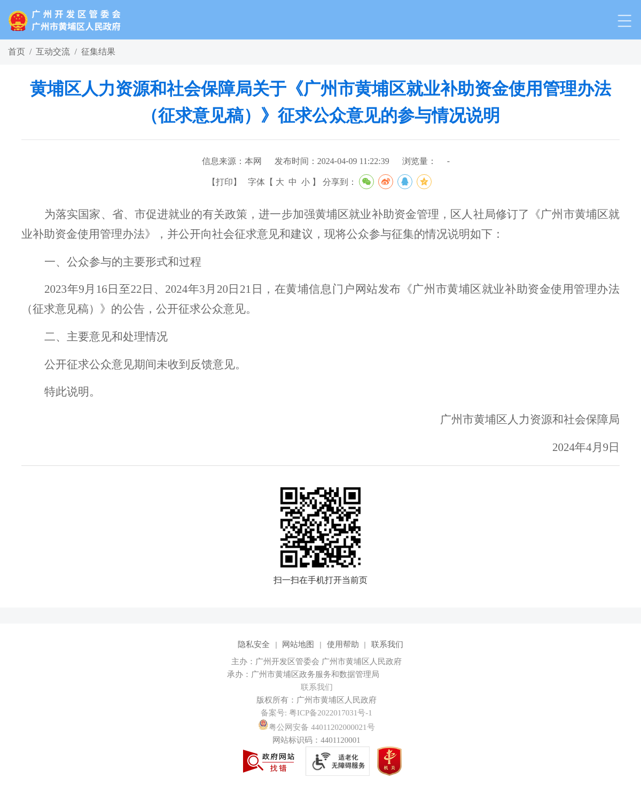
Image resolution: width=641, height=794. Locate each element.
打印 (224, 181)
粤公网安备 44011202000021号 (316, 727)
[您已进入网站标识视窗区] (320, 674)
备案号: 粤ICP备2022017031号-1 (316, 713)
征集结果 (98, 51)
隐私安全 (254, 644)
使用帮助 (343, 644)
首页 (16, 51)
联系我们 (387, 644)
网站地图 (298, 644)
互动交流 (53, 51)
